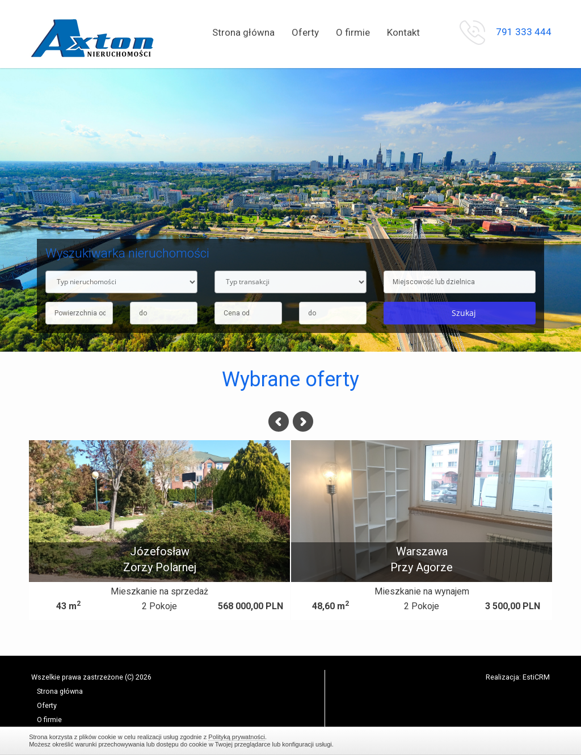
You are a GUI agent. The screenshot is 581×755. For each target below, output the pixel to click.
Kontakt (403, 32)
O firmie (353, 32)
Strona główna (243, 32)
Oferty (305, 32)
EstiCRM (536, 677)
